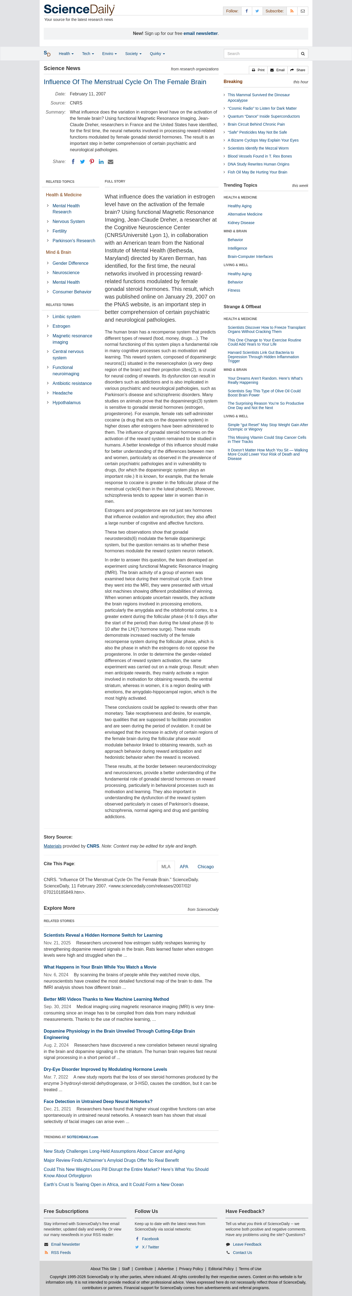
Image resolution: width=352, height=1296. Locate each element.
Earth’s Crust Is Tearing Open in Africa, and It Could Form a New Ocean (114, 1184)
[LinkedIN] (101, 161)
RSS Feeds (61, 1252)
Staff (126, 1269)
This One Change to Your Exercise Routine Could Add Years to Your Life (264, 342)
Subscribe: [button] (275, 11)
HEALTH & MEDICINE (240, 197)
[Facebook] (73, 161)
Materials (53, 846)
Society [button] (133, 53)
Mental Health (66, 282)
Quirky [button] (157, 53)
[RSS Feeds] (292, 11)
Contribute (144, 1269)
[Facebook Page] (246, 11)
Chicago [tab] (206, 866)
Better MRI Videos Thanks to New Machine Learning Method (106, 999)
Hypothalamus (67, 402)
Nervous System (69, 221)
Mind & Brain (58, 252)
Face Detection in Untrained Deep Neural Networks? (98, 1101)
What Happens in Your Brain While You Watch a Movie (100, 967)
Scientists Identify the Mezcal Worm (258, 148)
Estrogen (61, 326)
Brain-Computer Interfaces (250, 256)
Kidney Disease (241, 222)
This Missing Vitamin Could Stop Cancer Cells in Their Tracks (267, 439)
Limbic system (66, 316)
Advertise (166, 1269)
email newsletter (201, 33)
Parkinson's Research (74, 240)
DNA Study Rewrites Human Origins (258, 164)
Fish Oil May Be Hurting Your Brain (257, 172)
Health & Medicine (64, 194)
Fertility (60, 231)
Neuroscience (66, 272)
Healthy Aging (239, 206)
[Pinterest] (92, 161)
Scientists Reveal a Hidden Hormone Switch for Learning (103, 935)
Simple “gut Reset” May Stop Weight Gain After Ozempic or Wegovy (268, 427)
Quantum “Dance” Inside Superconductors (264, 116)
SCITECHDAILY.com (82, 1137)
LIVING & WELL (236, 265)
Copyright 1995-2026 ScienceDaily (79, 1277)
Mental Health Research (66, 208)
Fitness (234, 290)
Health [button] (66, 53)
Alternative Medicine (245, 214)
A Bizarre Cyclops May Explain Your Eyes (263, 140)
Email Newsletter (65, 1244)
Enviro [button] (109, 53)
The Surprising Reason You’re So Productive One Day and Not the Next (266, 405)
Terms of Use (250, 1269)
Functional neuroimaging (66, 370)
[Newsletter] (302, 11)
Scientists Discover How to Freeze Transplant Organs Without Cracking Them (266, 329)
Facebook (150, 1239)
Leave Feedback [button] (247, 1244)
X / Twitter (150, 1247)
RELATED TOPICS (60, 182)
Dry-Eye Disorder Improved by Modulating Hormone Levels (105, 1069)
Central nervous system (68, 354)
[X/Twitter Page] (257, 11)
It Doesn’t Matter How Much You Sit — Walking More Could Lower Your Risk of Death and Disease (268, 454)
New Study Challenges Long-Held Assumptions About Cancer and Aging (114, 1151)
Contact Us (242, 1252)
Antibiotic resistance (72, 383)
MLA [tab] (165, 866)
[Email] (110, 161)
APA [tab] (184, 866)
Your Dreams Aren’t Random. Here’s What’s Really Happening (265, 380)
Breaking (233, 81)
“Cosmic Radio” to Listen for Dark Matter (262, 108)
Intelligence (237, 248)
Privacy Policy (191, 1269)
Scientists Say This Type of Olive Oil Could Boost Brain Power (264, 393)
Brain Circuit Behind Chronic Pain (256, 124)
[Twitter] (82, 161)
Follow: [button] (232, 11)
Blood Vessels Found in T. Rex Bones (260, 156)
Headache (63, 393)
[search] (303, 53)
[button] (258, 70)
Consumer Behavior (72, 291)
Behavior (235, 240)
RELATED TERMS (60, 305)
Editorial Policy (221, 1269)
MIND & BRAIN (235, 231)
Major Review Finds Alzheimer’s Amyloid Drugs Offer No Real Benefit (111, 1160)
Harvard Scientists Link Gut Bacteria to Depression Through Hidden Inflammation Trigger (263, 356)
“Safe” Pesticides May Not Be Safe (257, 132)
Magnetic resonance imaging (72, 338)
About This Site (103, 1269)
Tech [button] (88, 53)
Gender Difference (70, 263)
